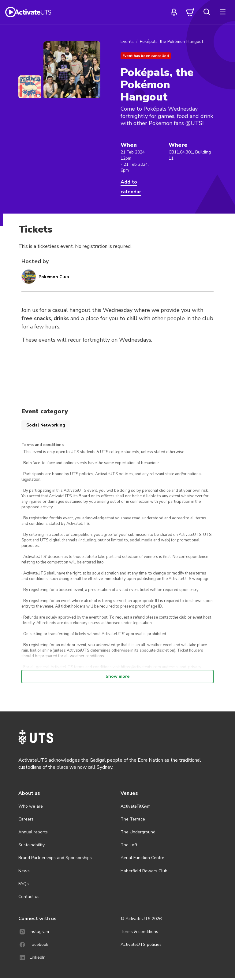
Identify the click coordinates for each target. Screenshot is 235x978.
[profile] (174, 12)
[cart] (190, 12)
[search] (207, 12)
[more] (223, 12)
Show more (117, 676)
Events (127, 41)
